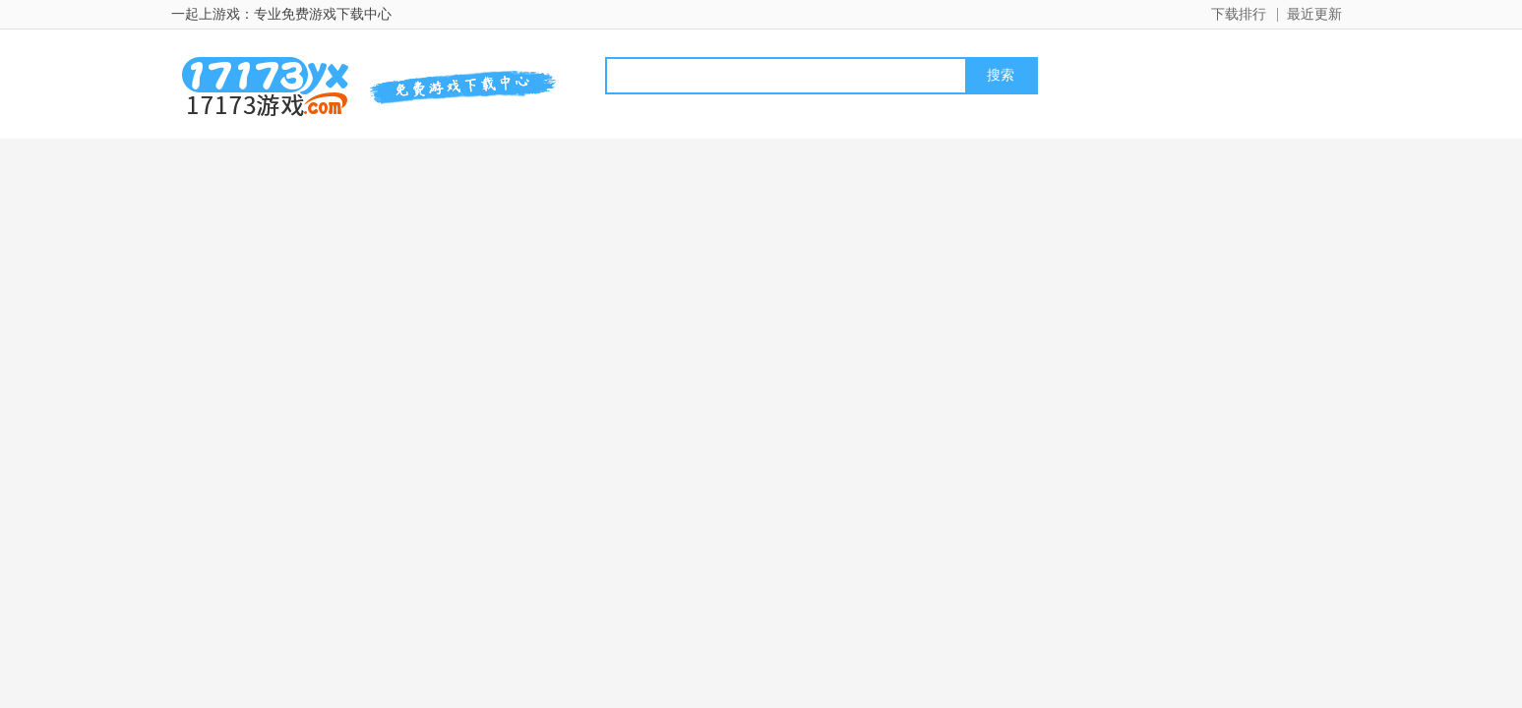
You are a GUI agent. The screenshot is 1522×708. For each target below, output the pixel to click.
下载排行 (1238, 14)
